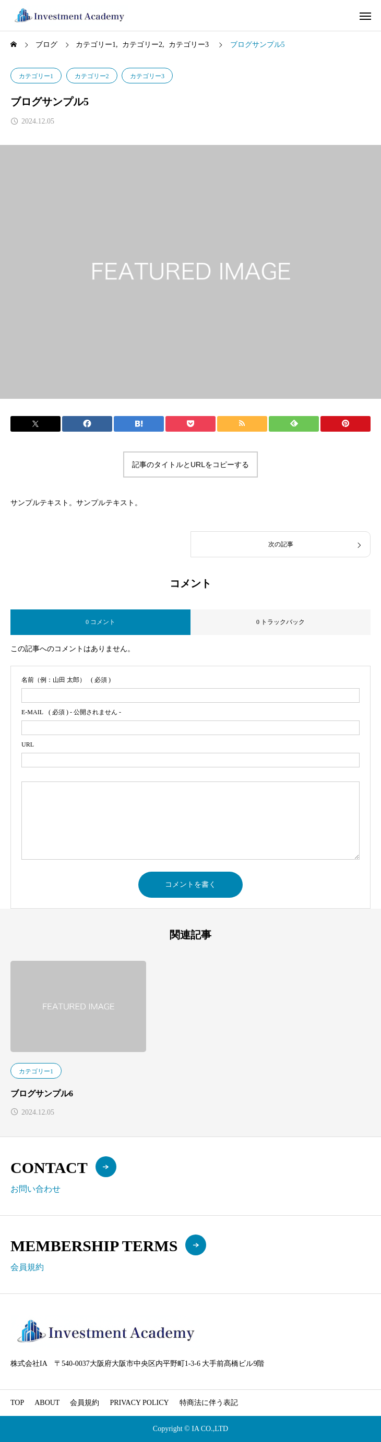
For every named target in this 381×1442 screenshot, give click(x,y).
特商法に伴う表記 (209, 1403)
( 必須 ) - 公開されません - (71, 712)
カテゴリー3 (147, 76)
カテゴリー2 (92, 76)
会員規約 (84, 1403)
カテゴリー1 (36, 76)
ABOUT (46, 1403)
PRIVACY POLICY (139, 1403)
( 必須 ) (66, 680)
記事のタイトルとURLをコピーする (190, 464)
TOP (17, 1403)
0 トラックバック (280, 622)
